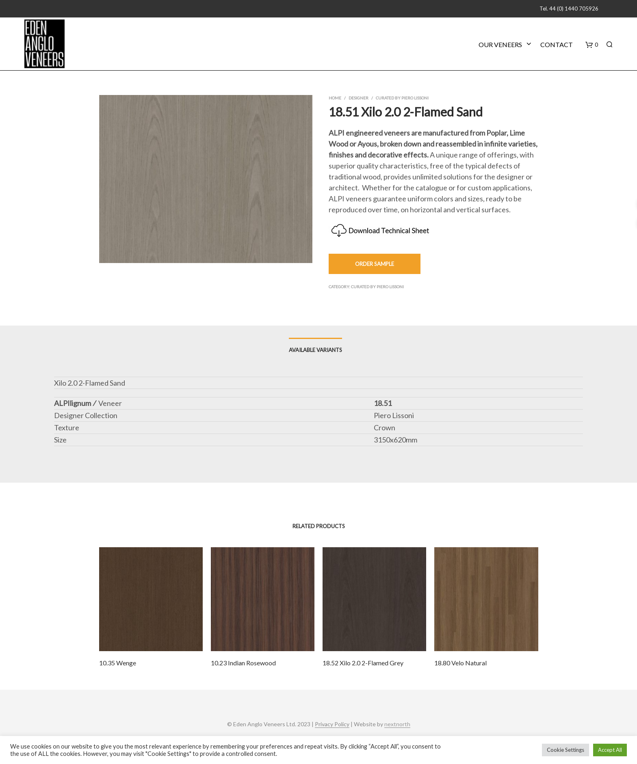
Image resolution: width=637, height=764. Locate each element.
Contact (556, 44)
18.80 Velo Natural (460, 663)
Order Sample (374, 264)
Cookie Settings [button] (565, 750)
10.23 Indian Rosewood (243, 663)
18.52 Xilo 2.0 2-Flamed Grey (363, 663)
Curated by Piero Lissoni (402, 97)
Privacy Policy (332, 724)
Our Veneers (500, 44)
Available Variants (315, 350)
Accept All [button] (610, 750)
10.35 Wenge (117, 663)
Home (335, 97)
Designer (358, 97)
